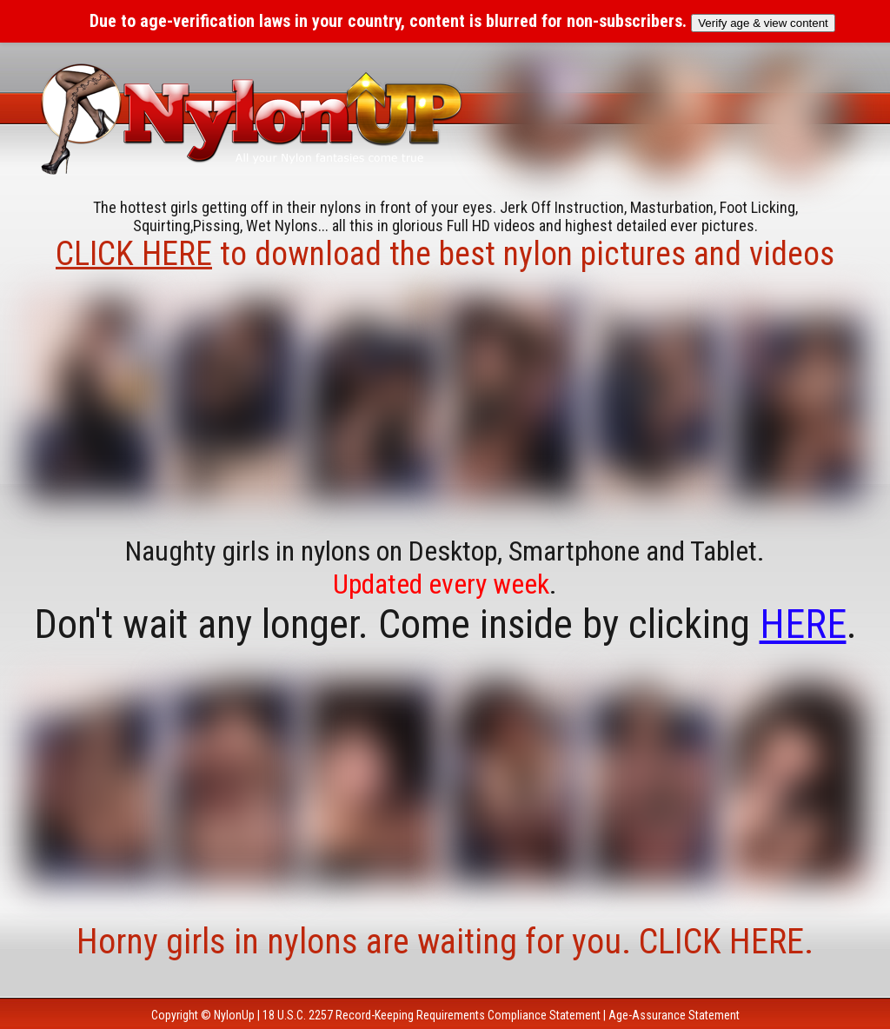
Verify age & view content (763, 23)
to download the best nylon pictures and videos (445, 254)
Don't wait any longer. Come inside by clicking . (445, 624)
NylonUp (234, 1015)
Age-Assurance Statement (674, 1015)
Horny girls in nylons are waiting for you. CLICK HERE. (445, 941)
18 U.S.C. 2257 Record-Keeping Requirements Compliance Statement (431, 1015)
